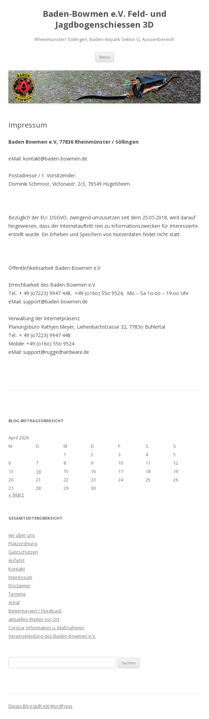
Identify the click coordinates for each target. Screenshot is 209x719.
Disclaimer (19, 585)
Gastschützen (23, 552)
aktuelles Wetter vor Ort (33, 619)
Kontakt (16, 569)
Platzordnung (22, 543)
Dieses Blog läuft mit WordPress (40, 706)
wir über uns (21, 535)
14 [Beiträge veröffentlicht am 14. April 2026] (38, 471)
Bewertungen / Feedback (35, 611)
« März (16, 494)
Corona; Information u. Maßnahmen (46, 627)
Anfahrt (16, 560)
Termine (17, 594)
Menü (104, 57)
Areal (14, 602)
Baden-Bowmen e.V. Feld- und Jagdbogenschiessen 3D (105, 19)
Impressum (20, 577)
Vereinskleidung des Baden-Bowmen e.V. (52, 636)
